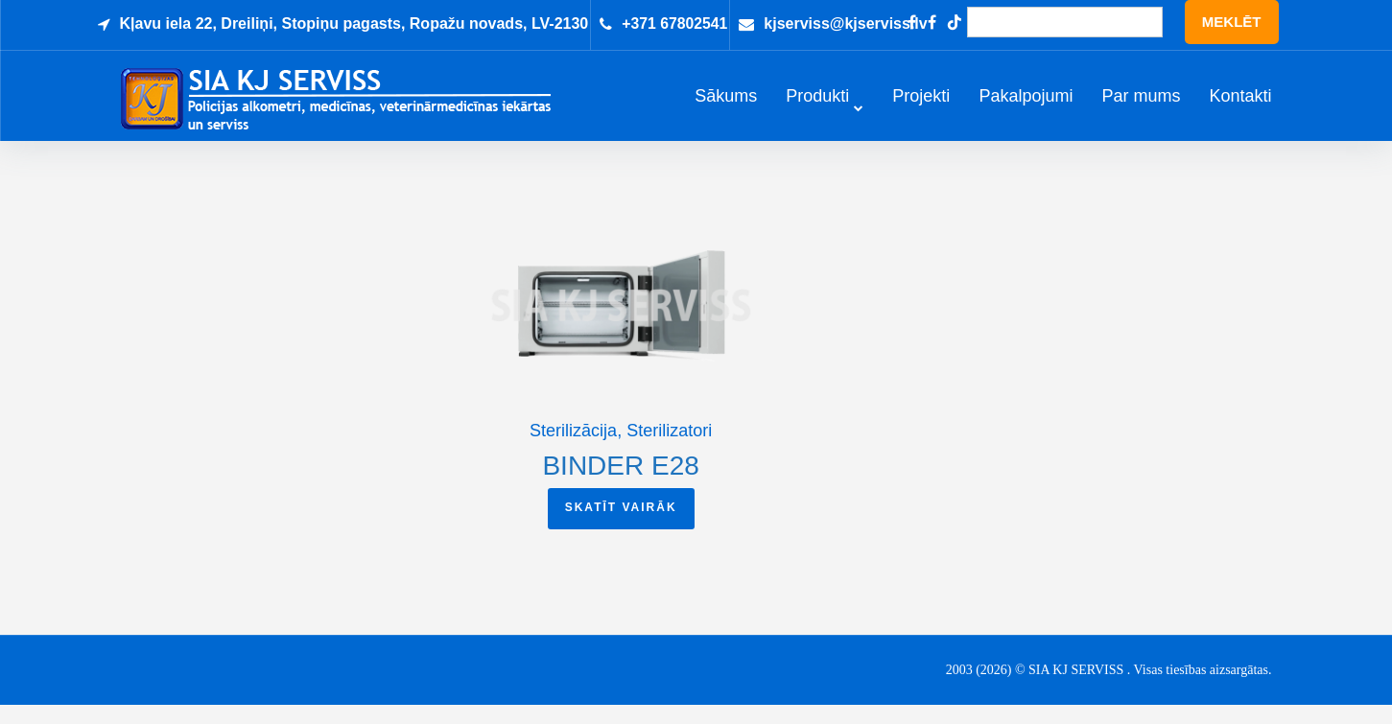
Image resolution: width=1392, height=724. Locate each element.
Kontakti (1240, 106)
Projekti (921, 106)
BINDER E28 (620, 485)
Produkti (817, 106)
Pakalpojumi (1026, 106)
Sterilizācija (573, 449)
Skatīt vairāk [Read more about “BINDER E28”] (621, 526)
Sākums (726, 106)
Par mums (1140, 106)
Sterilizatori (669, 449)
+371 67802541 (675, 23)
